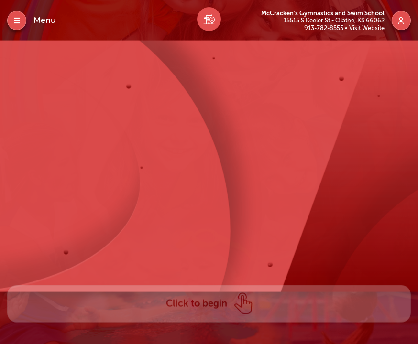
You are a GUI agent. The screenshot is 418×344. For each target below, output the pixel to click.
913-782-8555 (324, 28)
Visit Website (367, 28)
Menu (44, 20)
